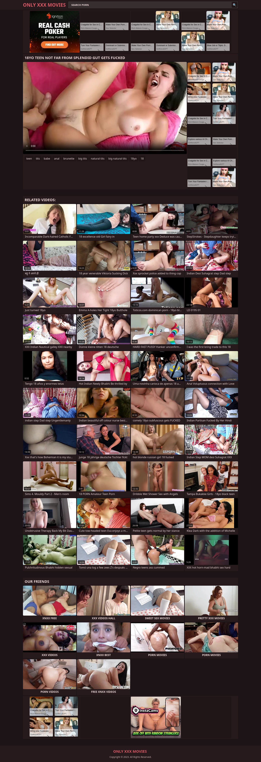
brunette (68, 158)
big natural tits (117, 158)
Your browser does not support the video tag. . (105, 108)
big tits (82, 158)
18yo (134, 158)
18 (142, 158)
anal (56, 158)
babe (47, 158)
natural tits (97, 158)
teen (29, 158)
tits (38, 158)
